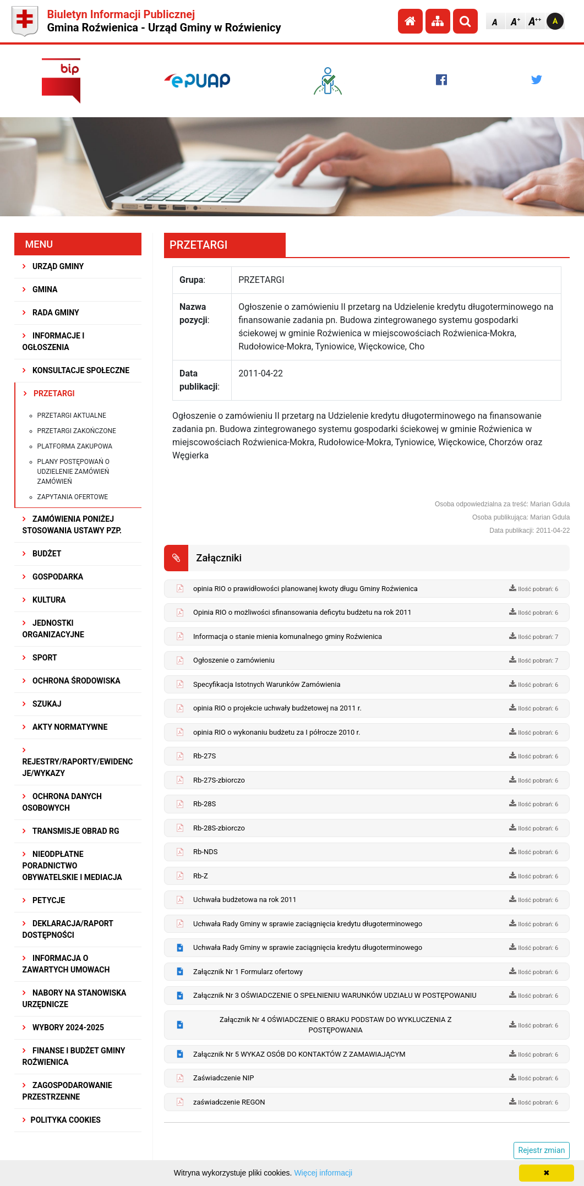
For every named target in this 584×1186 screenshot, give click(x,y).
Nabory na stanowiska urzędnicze (75, 998)
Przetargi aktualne (71, 415)
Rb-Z (200, 876)
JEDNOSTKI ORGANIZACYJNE (53, 629)
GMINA (40, 289)
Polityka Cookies (62, 1120)
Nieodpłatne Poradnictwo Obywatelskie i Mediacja (72, 866)
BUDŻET (42, 553)
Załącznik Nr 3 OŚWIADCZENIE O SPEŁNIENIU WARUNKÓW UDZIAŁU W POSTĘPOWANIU (335, 995)
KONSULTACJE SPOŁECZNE (76, 370)
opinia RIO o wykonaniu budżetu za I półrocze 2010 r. (277, 732)
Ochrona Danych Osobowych (62, 802)
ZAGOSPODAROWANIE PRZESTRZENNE (67, 1091)
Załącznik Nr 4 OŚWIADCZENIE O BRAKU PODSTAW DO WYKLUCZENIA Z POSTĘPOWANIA (336, 1025)
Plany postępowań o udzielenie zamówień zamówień (73, 471)
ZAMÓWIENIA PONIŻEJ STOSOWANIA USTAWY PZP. (72, 525)
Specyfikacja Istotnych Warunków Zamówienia (266, 684)
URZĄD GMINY (53, 266)
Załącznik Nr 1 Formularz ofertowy (248, 972)
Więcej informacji (323, 1172)
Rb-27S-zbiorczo (219, 780)
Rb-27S (204, 756)
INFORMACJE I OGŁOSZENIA (54, 341)
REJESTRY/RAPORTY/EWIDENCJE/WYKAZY (78, 762)
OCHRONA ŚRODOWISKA (72, 680)
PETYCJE (44, 900)
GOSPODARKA (53, 576)
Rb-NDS (205, 852)
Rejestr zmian (541, 1150)
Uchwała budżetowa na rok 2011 (245, 899)
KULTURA (44, 599)
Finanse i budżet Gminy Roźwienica (74, 1056)
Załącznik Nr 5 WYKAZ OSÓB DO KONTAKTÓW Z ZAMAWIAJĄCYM (299, 1054)
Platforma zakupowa (75, 446)
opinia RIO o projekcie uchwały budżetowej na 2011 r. (277, 708)
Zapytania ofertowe (72, 497)
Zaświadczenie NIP (223, 1078)
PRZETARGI (49, 393)
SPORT (40, 657)
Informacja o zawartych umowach (66, 964)
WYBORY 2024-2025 (64, 1027)
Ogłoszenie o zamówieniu (234, 660)
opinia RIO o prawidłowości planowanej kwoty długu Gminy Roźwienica (305, 588)
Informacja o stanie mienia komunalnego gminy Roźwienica (287, 636)
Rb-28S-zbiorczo (219, 828)
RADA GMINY (51, 312)
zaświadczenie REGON (229, 1102)
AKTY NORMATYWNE (65, 727)
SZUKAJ (42, 703)
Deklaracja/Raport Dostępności (68, 929)
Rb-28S (204, 804)
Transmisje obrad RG (71, 831)
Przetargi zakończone (76, 431)
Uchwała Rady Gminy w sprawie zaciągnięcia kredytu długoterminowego (307, 924)
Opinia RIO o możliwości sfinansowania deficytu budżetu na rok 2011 (302, 612)
